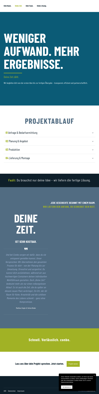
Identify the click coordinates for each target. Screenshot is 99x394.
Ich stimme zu (67, 387)
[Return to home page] (84, 6)
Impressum (20, 391)
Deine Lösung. (41, 6)
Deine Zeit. (18, 6)
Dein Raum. (7, 6)
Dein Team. (29, 6)
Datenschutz (12, 391)
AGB (5, 391)
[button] (49, 132)
